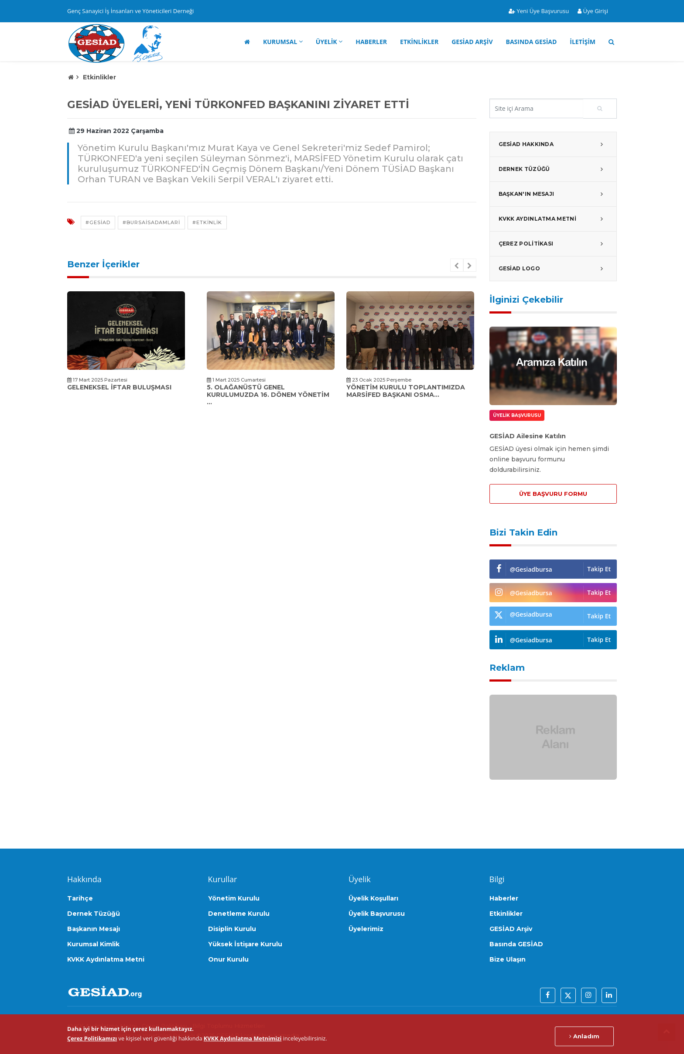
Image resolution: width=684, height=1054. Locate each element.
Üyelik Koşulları (373, 898)
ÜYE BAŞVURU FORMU (553, 493)
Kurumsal (280, 42)
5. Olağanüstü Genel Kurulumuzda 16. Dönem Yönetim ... (268, 394)
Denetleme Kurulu (239, 914)
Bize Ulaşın (507, 959)
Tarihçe (80, 898)
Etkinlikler (419, 42)
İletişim (582, 42)
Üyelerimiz (366, 929)
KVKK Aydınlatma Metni (553, 219)
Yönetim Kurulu (234, 898)
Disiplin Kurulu (232, 929)
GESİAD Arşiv (471, 42)
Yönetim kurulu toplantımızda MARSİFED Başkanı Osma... (405, 391)
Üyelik (326, 42)
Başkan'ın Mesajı (553, 194)
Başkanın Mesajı (93, 929)
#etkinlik (207, 222)
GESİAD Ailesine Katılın (527, 436)
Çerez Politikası (553, 243)
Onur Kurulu (228, 959)
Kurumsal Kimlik (93, 944)
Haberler (371, 42)
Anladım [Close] (584, 1036)
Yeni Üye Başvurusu (539, 11)
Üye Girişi (593, 11)
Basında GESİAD (531, 42)
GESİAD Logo (553, 268)
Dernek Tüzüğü (553, 169)
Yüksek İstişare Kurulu (245, 944)
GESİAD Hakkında (553, 144)
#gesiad (98, 222)
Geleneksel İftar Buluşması (119, 387)
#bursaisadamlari (151, 222)
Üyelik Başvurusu (377, 914)
